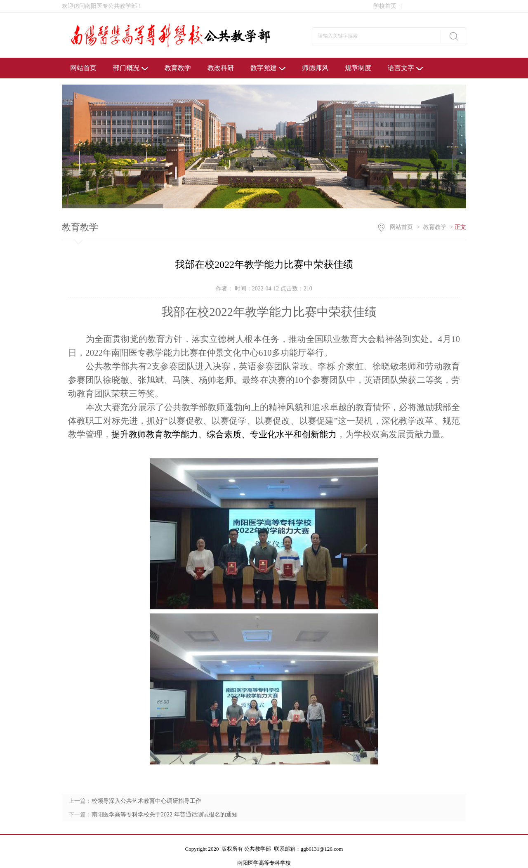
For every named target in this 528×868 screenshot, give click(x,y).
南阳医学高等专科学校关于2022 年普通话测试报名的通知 (165, 814)
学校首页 (387, 6)
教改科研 (220, 67)
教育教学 (178, 67)
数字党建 (267, 67)
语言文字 (405, 67)
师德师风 (315, 67)
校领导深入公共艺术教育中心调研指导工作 (146, 801)
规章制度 (358, 67)
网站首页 (83, 67)
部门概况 (130, 67)
